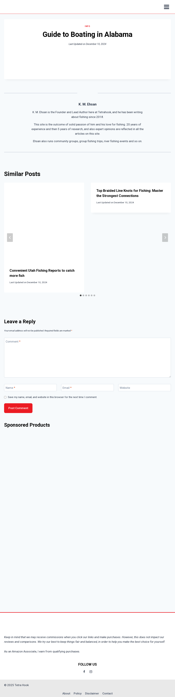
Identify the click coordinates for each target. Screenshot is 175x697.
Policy (78, 693)
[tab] (81, 295)
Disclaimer (92, 693)
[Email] (87, 387)
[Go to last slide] (10, 237)
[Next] (165, 237)
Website (125, 387)
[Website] (144, 387)
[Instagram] (91, 671)
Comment (13, 341)
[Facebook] (84, 671)
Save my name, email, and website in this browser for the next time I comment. (52, 397)
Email (67, 387)
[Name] (30, 387)
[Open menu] (166, 7)
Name (10, 387)
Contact (107, 693)
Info (87, 26)
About (66, 693)
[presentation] (44, 222)
